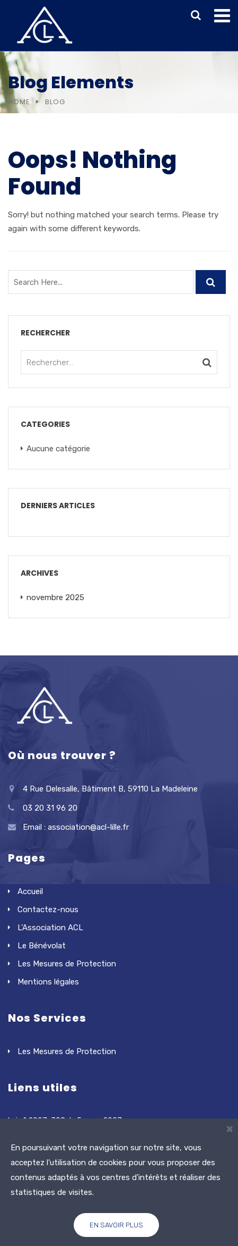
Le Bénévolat (41, 945)
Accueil (30, 891)
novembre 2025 (55, 597)
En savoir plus (116, 1225)
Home (19, 102)
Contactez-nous (47, 909)
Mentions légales (48, 982)
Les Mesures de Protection (66, 964)
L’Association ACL (50, 927)
